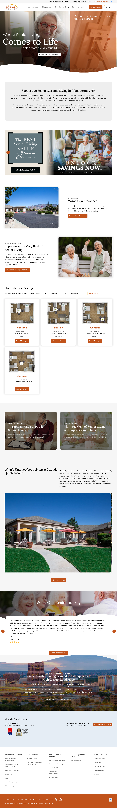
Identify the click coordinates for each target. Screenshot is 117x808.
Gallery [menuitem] (7, 778)
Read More (13, 444)
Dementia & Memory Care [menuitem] (57, 760)
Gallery (73, 7)
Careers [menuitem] (96, 774)
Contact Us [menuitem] (97, 762)
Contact (108, 7)
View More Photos (58, 580)
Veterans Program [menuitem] (11, 786)
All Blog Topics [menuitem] (76, 760)
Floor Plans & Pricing (62, 7)
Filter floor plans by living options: (16, 293)
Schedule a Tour (95, 7)
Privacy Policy (37, 799)
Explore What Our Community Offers (58, 699)
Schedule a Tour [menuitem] (99, 758)
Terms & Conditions (48, 799)
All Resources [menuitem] (53, 778)
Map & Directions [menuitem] (99, 770)
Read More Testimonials (58, 652)
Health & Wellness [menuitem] (55, 768)
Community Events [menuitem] (100, 766)
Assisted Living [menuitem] (32, 758)
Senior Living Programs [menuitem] (12, 782)
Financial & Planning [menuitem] (56, 764)
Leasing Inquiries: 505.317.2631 (82, 2)
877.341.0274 (28, 799)
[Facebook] (110, 800)
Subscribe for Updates (101, 2)
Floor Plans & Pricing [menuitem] (12, 770)
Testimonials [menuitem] (9, 774)
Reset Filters (93, 293)
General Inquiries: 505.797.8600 (59, 2)
